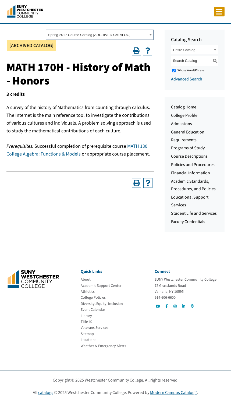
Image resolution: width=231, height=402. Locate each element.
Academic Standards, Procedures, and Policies (193, 185)
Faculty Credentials (188, 222)
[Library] (86, 316)
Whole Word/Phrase (190, 70)
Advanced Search (186, 79)
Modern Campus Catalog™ (173, 393)
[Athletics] (88, 291)
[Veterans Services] (94, 327)
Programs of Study (188, 148)
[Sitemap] (87, 334)
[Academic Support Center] (101, 285)
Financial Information (190, 173)
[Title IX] (86, 322)
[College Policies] (93, 297)
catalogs (45, 393)
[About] (86, 279)
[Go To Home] (25, 11)
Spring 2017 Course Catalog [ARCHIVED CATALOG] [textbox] (89, 35)
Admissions (181, 124)
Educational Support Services (189, 201)
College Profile (184, 115)
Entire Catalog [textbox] (184, 50)
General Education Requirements (187, 136)
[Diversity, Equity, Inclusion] (102, 303)
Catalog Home (183, 107)
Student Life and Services (194, 213)
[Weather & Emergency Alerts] (103, 346)
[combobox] (100, 35)
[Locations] (88, 340)
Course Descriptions (189, 156)
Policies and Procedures (193, 165)
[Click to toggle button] (219, 11)
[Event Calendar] (93, 309)
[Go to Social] (158, 306)
